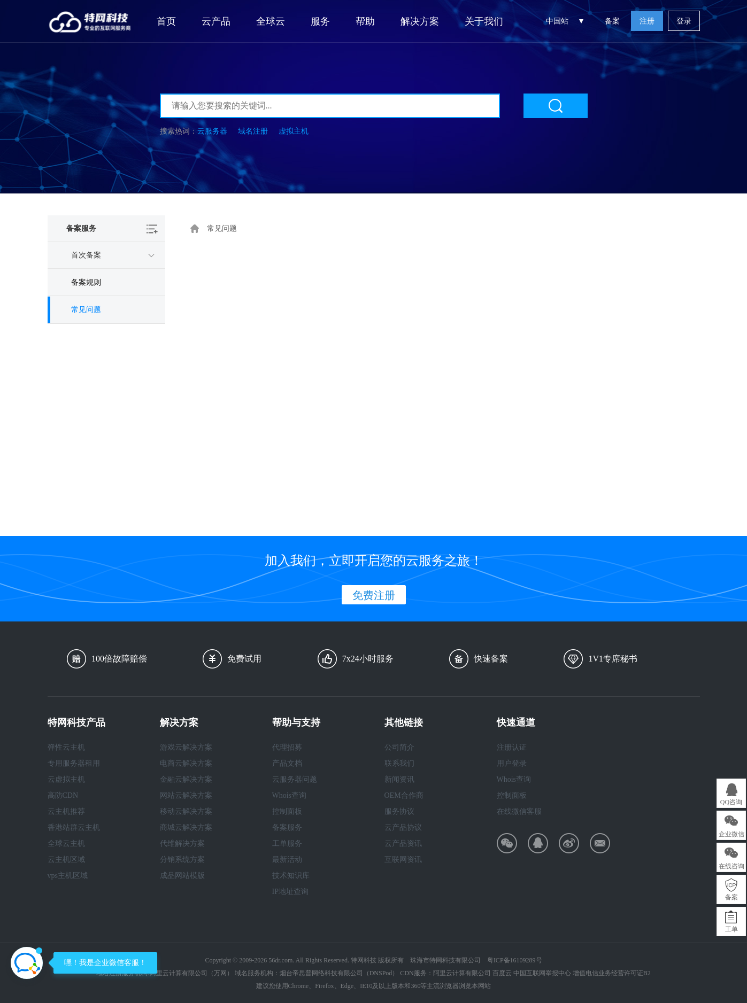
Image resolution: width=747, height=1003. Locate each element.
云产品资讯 (403, 843)
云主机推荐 (66, 811)
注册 (647, 21)
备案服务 (287, 827)
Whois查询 (289, 795)
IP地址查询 (290, 892)
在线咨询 (731, 866)
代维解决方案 (182, 843)
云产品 (216, 21)
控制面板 (287, 811)
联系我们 (399, 763)
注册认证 (512, 747)
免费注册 (373, 595)
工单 (731, 929)
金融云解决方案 (186, 779)
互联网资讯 (403, 860)
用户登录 (512, 763)
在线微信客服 (519, 811)
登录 (683, 21)
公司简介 (399, 747)
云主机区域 (66, 860)
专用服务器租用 (74, 763)
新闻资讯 (399, 779)
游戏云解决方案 (186, 747)
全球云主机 (66, 843)
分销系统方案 (182, 860)
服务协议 (399, 811)
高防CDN (63, 795)
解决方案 (420, 21)
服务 (320, 21)
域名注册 (253, 131)
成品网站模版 (182, 876)
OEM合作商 (403, 795)
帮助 (365, 21)
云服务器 (212, 131)
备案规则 (86, 282)
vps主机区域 (68, 876)
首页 (166, 21)
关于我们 (484, 21)
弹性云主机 (66, 747)
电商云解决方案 (186, 763)
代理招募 (287, 747)
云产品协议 (403, 827)
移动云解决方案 (186, 811)
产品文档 (287, 763)
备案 (612, 21)
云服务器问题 (294, 779)
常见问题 (86, 310)
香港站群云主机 (74, 827)
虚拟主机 (294, 131)
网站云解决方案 (186, 795)
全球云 (270, 21)
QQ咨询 (731, 802)
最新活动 (287, 860)
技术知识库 (291, 876)
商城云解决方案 (186, 827)
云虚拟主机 (66, 779)
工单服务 (287, 843)
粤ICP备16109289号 (514, 960)
